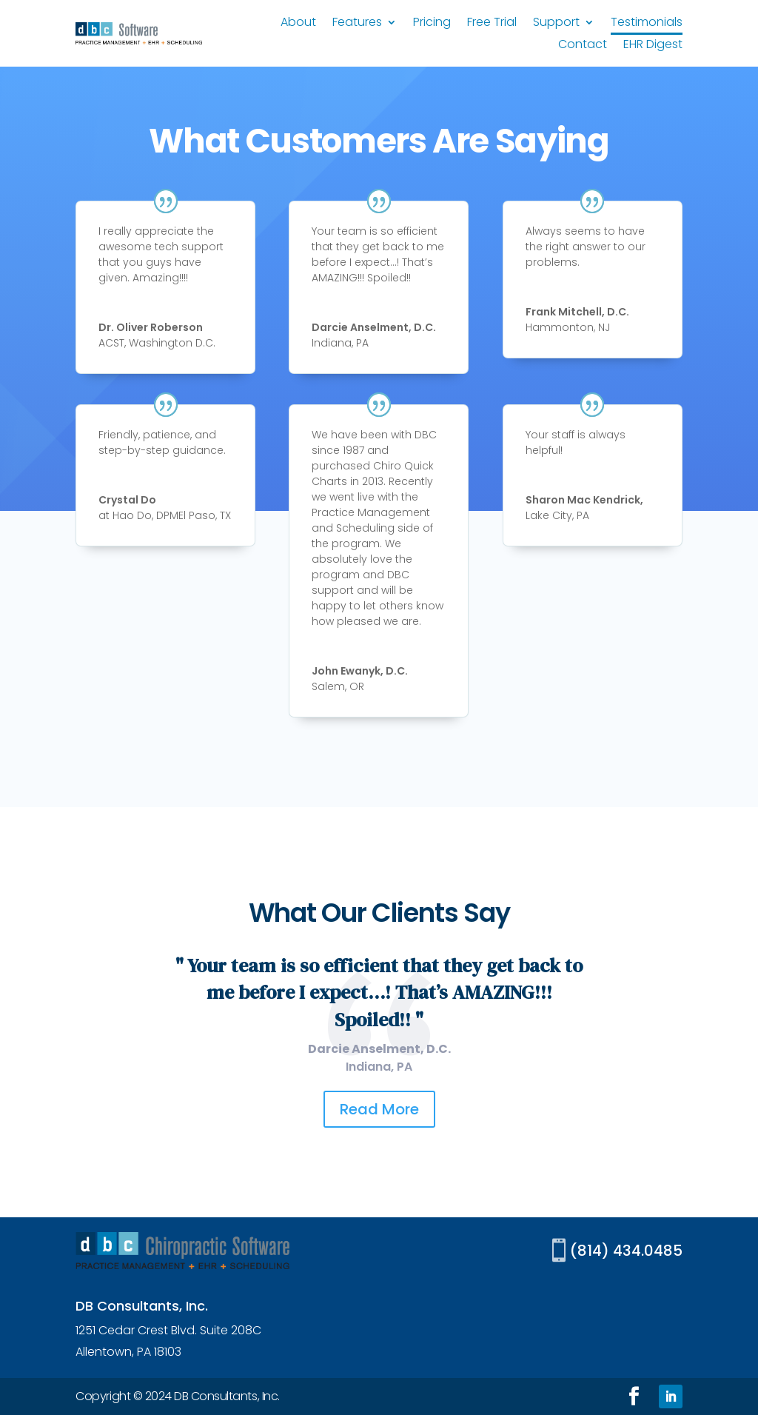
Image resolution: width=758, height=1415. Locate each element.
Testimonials (646, 23)
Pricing (432, 23)
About (298, 23)
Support (556, 23)
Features (357, 23)
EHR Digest (652, 46)
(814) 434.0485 (626, 1250)
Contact (582, 46)
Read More (379, 1109)
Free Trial (492, 23)
